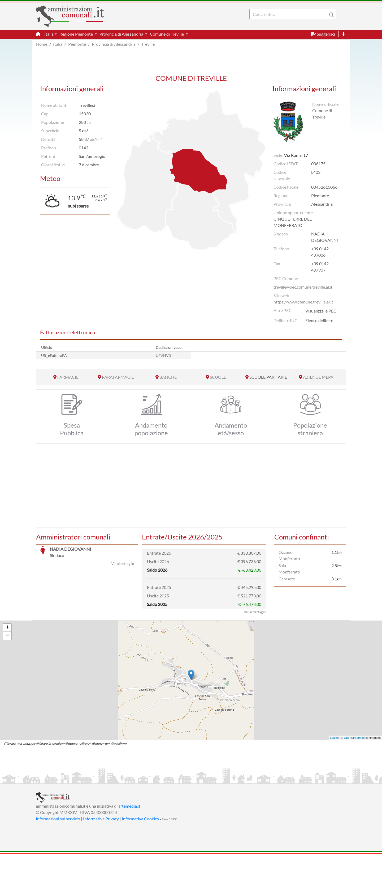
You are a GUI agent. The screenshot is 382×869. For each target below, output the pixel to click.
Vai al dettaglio (122, 627)
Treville (148, 44)
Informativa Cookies (140, 834)
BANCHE (168, 376)
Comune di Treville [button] (167, 33)
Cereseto (287, 578)
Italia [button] (49, 33)
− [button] (7, 651)
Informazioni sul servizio (58, 834)
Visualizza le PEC (320, 310)
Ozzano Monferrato (289, 555)
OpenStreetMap (354, 753)
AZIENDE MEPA (318, 376)
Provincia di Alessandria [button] (121, 33)
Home (41, 44)
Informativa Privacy (101, 834)
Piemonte (77, 44)
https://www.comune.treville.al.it (303, 301)
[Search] (289, 14)
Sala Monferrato (289, 568)
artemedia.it (129, 821)
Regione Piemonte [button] (76, 33)
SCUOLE (218, 376)
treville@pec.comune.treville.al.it (303, 286)
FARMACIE (68, 376)
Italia (57, 44)
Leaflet (334, 753)
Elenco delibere (319, 320)
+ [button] (7, 643)
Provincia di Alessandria (114, 44)
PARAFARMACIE (118, 376)
